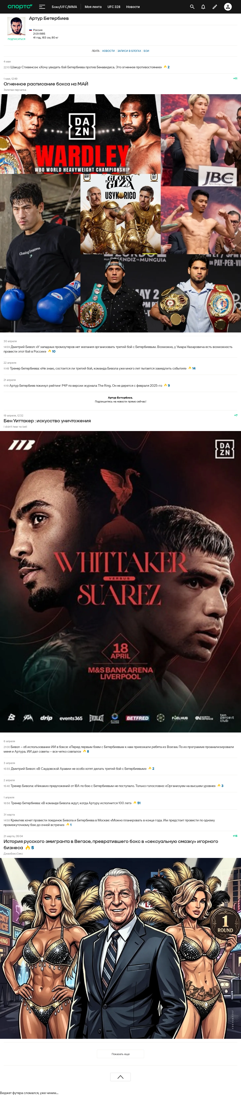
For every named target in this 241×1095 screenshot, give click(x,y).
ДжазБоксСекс (13, 853)
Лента (96, 51)
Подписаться (16, 39)
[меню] (42, 7)
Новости (108, 51)
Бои (146, 51)
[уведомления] (203, 7)
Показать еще (121, 1054)
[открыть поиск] (192, 7)
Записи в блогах (129, 51)
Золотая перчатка (15, 90)
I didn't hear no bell (15, 426)
